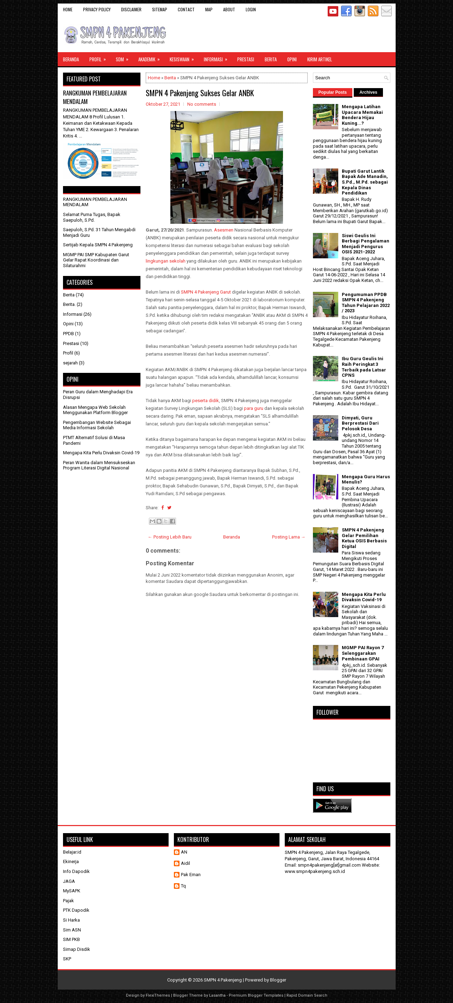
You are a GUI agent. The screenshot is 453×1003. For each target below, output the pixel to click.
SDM (124, 57)
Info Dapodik (76, 871)
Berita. (69, 304)
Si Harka (71, 920)
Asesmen (223, 230)
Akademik (151, 57)
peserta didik (205, 400)
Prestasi (245, 59)
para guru (253, 408)
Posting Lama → (289, 537)
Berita (271, 59)
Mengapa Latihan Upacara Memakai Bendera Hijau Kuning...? (362, 115)
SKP (67, 958)
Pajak (68, 900)
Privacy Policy (97, 9)
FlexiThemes (158, 995)
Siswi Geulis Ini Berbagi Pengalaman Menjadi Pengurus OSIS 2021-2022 (365, 244)
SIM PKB (71, 939)
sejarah (70, 362)
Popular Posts (333, 92)
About (229, 9)
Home (68, 9)
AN (184, 852)
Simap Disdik (76, 949)
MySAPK (71, 890)
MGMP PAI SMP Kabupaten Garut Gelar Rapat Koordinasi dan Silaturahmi (96, 260)
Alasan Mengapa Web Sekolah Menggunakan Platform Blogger (95, 410)
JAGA (69, 881)
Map (209, 9)
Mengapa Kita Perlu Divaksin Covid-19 (101, 452)
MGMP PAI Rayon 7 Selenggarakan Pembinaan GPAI (363, 653)
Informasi (218, 57)
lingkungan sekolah (165, 261)
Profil (100, 57)
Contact (186, 9)
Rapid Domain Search (307, 995)
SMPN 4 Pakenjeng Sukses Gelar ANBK (200, 92)
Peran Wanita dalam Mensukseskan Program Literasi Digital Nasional (99, 465)
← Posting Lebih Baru (169, 537)
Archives (368, 92)
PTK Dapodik (76, 910)
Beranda (71, 59)
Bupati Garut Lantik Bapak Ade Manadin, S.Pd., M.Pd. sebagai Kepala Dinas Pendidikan (365, 182)
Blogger (278, 980)
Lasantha (217, 995)
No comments (201, 104)
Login (251, 9)
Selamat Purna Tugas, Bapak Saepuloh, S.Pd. (91, 217)
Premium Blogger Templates (256, 995)
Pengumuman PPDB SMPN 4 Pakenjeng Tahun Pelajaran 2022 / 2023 (366, 303)
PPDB (68, 333)
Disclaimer (131, 9)
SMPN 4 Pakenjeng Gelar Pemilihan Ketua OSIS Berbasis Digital (364, 538)
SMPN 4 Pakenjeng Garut (206, 292)
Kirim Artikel (319, 59)
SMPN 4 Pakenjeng (223, 980)
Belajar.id (72, 852)
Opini (292, 59)
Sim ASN (72, 930)
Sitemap (159, 9)
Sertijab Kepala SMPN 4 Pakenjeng (98, 244)
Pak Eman (191, 874)
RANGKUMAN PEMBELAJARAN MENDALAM (95, 97)
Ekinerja (71, 861)
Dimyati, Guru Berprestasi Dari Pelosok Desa (360, 423)
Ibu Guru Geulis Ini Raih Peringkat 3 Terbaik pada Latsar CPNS (364, 367)
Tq (183, 885)
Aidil (185, 863)
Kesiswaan (184, 57)
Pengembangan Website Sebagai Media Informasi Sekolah (97, 425)
